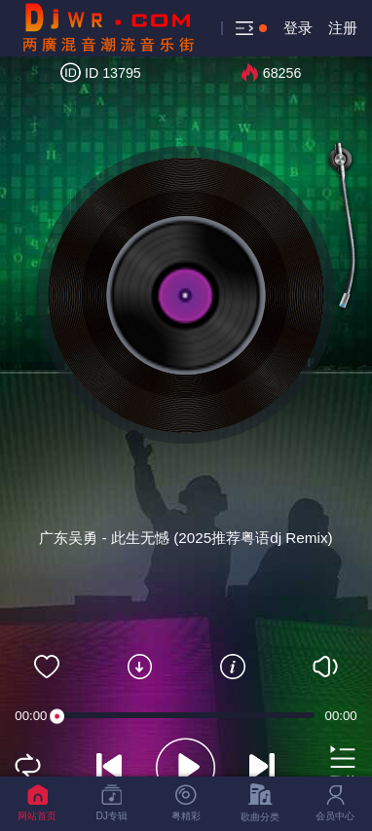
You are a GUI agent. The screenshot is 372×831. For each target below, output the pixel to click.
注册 (342, 27)
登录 (298, 27)
